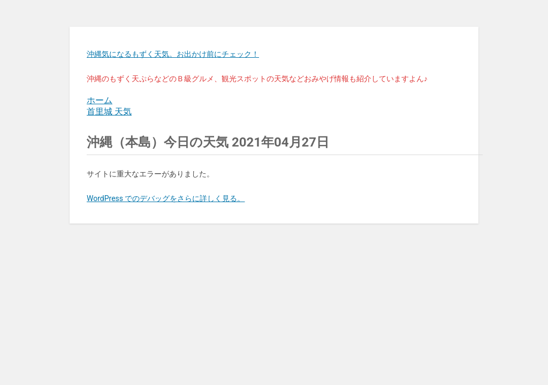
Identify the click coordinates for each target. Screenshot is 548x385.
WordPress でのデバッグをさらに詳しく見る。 (166, 198)
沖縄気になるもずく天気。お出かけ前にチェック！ (173, 54)
